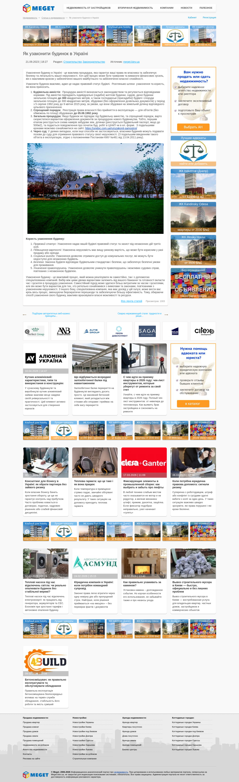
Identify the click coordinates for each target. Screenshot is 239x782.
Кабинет (192, 17)
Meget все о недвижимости (36, 774)
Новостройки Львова (82, 749)
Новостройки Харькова (84, 745)
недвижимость (121, 772)
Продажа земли (30, 736)
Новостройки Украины (83, 722)
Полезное (205, 8)
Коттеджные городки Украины (186, 722)
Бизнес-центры (129, 749)
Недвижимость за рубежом (36, 745)
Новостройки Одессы (83, 740)
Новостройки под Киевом (85, 731)
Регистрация (209, 17)
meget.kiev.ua (131, 61)
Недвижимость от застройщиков (89, 8)
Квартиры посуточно (132, 727)
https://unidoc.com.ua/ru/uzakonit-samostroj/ (111, 128)
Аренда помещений (131, 745)
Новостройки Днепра (83, 736)
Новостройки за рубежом (85, 754)
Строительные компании (84, 758)
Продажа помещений (33, 740)
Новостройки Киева (82, 727)
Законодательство (94, 61)
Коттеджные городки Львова (185, 749)
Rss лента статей (131, 301)
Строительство (72, 61)
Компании (166, 8)
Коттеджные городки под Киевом (188, 731)
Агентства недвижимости (35, 749)
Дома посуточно (130, 736)
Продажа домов (30, 731)
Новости (186, 8)
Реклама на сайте (31, 758)
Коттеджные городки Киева (185, 727)
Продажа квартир (31, 722)
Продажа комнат (31, 727)
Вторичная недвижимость (135, 8)
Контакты (27, 754)
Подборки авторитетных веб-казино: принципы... (51, 314)
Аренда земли (129, 740)
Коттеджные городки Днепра (185, 736)
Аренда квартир (130, 722)
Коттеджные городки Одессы (186, 740)
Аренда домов (129, 731)
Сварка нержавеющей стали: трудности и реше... (139, 314)
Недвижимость (30, 18)
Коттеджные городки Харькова (187, 745)
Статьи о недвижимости (53, 18)
